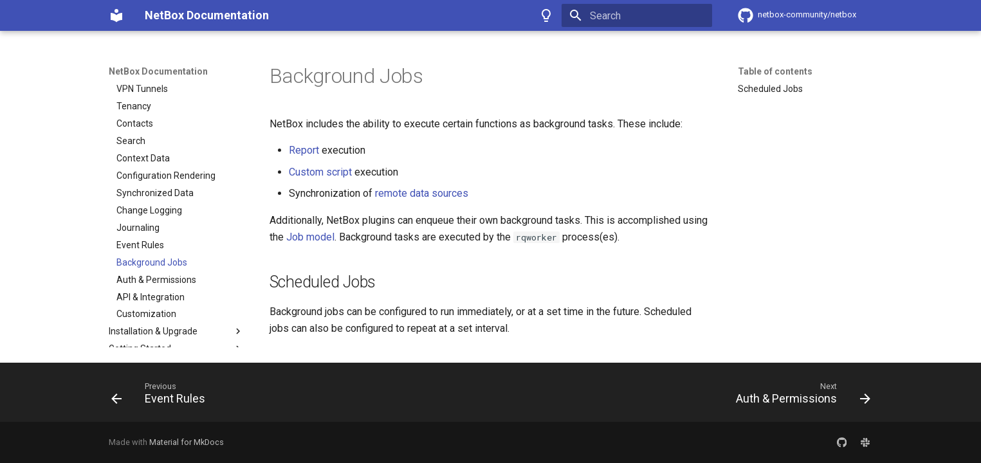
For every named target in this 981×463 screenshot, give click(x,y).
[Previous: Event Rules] (162, 396)
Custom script (320, 172)
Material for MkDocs (186, 442)
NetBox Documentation (158, 71)
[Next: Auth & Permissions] (799, 396)
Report (304, 150)
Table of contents (775, 71)
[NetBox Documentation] (116, 15)
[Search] (637, 15)
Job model (310, 237)
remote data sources (421, 193)
